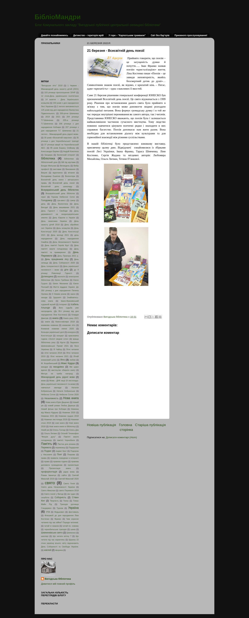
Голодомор (46, 200)
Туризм (60, 508)
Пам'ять (46, 443)
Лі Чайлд (57, 349)
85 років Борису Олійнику (62, 148)
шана (73, 529)
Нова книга (71, 398)
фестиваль (74, 512)
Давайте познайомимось (54, 35)
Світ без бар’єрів (160, 35)
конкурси (71, 332)
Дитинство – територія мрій (88, 35)
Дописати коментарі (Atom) (121, 437)
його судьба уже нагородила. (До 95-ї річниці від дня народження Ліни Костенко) (60, 311)
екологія (61, 276)
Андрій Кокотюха (71, 151)
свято (50, 483)
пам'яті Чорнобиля (66, 440)
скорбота (45, 497)
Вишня (44, 173)
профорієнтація (49, 471)
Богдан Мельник (48, 166)
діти (66, 269)
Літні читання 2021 (59, 356)
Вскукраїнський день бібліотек (60, 193)
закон (73, 294)
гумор (72, 200)
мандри (44, 367)
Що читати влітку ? (62, 536)
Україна (73, 507)
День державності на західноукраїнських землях (60, 214)
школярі (44, 536)
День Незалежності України (66, 242)
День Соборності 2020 (64, 263)
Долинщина (47, 276)
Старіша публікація (150, 425)
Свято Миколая (48, 490)
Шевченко (71, 533)
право (47, 461)
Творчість (54, 501)
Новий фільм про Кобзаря (53, 409)
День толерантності (50, 266)
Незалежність (51, 398)
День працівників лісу (57, 259)
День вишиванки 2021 (64, 207)
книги (47, 322)
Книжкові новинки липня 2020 (57, 329)
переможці (60, 447)
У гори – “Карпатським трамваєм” (127, 35)
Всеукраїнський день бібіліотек (60, 189)
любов (72, 360)
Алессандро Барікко (50, 151)
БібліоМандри (58, 17)
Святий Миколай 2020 (68, 479)
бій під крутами (68, 162)
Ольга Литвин (50, 433)
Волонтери (70, 176)
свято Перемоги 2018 (69, 490)
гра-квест (61, 200)
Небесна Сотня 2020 (69, 394)
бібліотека (48, 158)
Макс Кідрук (68, 363)
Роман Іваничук (48, 475)
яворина (59, 550)
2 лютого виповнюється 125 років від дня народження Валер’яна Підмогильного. (60, 109)
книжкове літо (68, 325)
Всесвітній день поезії (64, 183)
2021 (58, 117)
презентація (73, 465)
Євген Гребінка (62, 280)
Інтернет (63, 304)
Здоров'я (57, 297)
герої (43, 197)
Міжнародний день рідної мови (58, 377)
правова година (60, 461)
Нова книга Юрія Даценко (57, 402)
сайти (64, 475)
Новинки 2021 (47, 416)
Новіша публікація (101, 425)
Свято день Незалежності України (58, 487)
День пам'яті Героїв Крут (57, 245)
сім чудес (71, 494)
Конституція (46, 336)
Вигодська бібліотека (58, 578)
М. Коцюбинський (49, 363)
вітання (71, 173)
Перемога (46, 447)
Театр (66, 501)
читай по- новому (71, 526)
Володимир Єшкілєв (50, 176)
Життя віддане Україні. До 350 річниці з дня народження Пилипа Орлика (60, 290)
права (43, 458)
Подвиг (48, 451)
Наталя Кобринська (65, 391)
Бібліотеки (69, 159)
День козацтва (63, 228)
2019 (47, 117)
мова (43, 380)
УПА (48, 512)
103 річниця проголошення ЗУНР (60, 92)
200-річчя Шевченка (69, 113)
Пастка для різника (67, 444)
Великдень (65, 166)
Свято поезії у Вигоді (53, 494)
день (43, 204)
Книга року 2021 (71, 318)
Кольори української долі (52, 332)
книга (55, 318)
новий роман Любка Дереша (61, 405)
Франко (57, 519)
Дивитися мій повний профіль (58, 583)
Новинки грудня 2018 (68, 416)
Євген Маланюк (60, 283)
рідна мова (69, 472)
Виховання (70, 169)
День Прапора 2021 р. (68, 256)
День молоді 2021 (60, 235)
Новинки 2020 (68, 412)
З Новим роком (59, 294)
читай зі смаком (51, 526)
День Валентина (60, 204)
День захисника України (54, 221)
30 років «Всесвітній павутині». (58, 138)
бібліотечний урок (49, 162)
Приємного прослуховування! (191, 35)
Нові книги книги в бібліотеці (62, 426)
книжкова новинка (49, 325)
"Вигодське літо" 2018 (52, 85)
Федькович (59, 512)
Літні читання (72, 349)
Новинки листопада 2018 (55, 419)
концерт (60, 336)
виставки (57, 169)
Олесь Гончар (59, 430)
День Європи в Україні (63, 218)
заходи (44, 297)
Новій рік (45, 430)
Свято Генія (69, 483)
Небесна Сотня (48, 394)
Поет (59, 454)
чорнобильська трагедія (55, 529)
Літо (62, 359)
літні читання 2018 (53, 353)
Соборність (60, 497)
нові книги (60, 423)
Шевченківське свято (52, 532)
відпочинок (58, 173)
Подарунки (74, 447)
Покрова (71, 454)
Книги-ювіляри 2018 (65, 322)
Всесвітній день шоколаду (56, 186)
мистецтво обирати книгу (63, 370)
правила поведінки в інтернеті (64, 458)
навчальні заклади (51, 387)
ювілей (47, 550)
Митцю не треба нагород (57, 373)
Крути (62, 342)
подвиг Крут (61, 451)
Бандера (48, 155)
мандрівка (58, 367)
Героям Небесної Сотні (63, 197)
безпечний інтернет (66, 155)
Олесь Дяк (74, 430)
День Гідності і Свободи (54, 211)
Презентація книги (60, 468)
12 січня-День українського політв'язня (60, 96)
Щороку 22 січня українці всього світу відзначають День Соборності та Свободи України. (60, 543)
